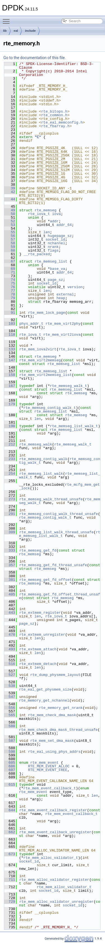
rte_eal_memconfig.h (62, 122)
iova (56, 213)
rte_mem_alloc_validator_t (51, 857)
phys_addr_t (31, 323)
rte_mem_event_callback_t (50, 788)
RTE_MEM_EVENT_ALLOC (48, 766)
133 (9, 349)
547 (9, 696)
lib (5, 30)
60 (9, 250)
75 (9, 283)
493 (9, 649)
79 (9, 298)
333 (9, 550)
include (30, 30)
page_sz (55, 279)
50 (9, 213)
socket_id (55, 239)
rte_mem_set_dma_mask (52, 740)
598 (9, 751)
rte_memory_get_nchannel (44, 700)
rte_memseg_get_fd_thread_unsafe (53, 565)
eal (16, 30)
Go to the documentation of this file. (34, 57)
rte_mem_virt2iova (62, 334)
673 (9, 854)
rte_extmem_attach (38, 649)
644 (9, 810)
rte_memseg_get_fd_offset (45, 579)
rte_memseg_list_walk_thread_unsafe (56, 532)
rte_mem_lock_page (46, 312)
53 (9, 224)
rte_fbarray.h (55, 126)
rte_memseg (46, 210)
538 (9, 685)
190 (9, 426)
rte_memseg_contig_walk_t (50, 407)
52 (9, 221)
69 (9, 268)
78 (9, 294)
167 (9, 385)
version (75, 287)
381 (9, 579)
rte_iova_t (39, 213)
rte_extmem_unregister (42, 634)
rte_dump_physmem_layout (55, 674)
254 (9, 473)
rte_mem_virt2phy (63, 323)
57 (9, 239)
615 (9, 784)
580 (9, 726)
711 (9, 879)
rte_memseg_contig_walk (43, 459)
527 (9, 674)
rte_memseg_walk (35, 444)
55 (9, 232)
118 (9, 334)
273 (9, 499)
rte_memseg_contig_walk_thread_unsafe (58, 513)
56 (9, 235)
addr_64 (64, 224)
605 (9, 762)
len (46, 232)
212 (9, 444)
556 (9, 707)
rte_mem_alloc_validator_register (54, 879)
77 (9, 290)
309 (9, 532)
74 (9, 279)
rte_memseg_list (51, 261)
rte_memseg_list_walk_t (74, 426)
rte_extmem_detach (38, 663)
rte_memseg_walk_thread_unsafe (51, 499)
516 (9, 663)
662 (9, 832)
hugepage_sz (60, 235)
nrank (53, 246)
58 (9, 243)
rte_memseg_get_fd (38, 550)
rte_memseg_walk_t (68, 385)
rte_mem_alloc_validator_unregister (56, 901)
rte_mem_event (44, 762)
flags (53, 250)
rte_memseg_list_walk (41, 473)
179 (9, 404)
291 (9, 513)
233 (9, 459)
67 (9, 261)
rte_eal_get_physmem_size (45, 689)
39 (9, 188)
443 (9, 612)
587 (9, 740)
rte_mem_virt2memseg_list (45, 374)
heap (61, 298)
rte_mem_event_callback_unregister (55, 832)
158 (9, 374)
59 (9, 246)
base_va (57, 268)
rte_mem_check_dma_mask (52, 715)
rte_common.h (54, 115)
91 (9, 312)
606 (9, 766)
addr (54, 221)
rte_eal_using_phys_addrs (54, 751)
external (65, 294)
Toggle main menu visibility (7, 19)
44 (9, 199)
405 (9, 594)
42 (9, 191)
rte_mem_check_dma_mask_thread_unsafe (58, 729)
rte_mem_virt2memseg (40, 360)
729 (9, 901)
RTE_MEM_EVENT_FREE (47, 769)
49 (9, 210)
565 (9, 715)
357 (9, 565)
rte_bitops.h (54, 111)
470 (9, 634)
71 (9, 272)
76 (9, 287)
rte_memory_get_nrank (61, 707)
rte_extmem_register (40, 612)
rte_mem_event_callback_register (53, 810)
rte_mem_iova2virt (38, 349)
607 (9, 769)
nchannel (56, 243)
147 (9, 360)
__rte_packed (37, 254)
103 (9, 323)
